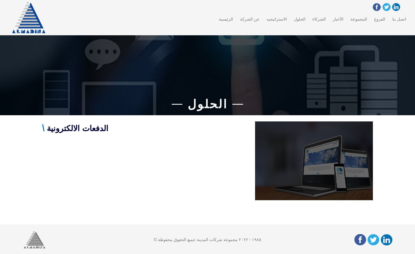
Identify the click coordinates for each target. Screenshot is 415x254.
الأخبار (338, 19)
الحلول (299, 19)
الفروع (379, 19)
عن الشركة (249, 19)
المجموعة (358, 19)
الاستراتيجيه (277, 19)
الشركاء (319, 19)
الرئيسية (226, 19)
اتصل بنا (399, 19)
